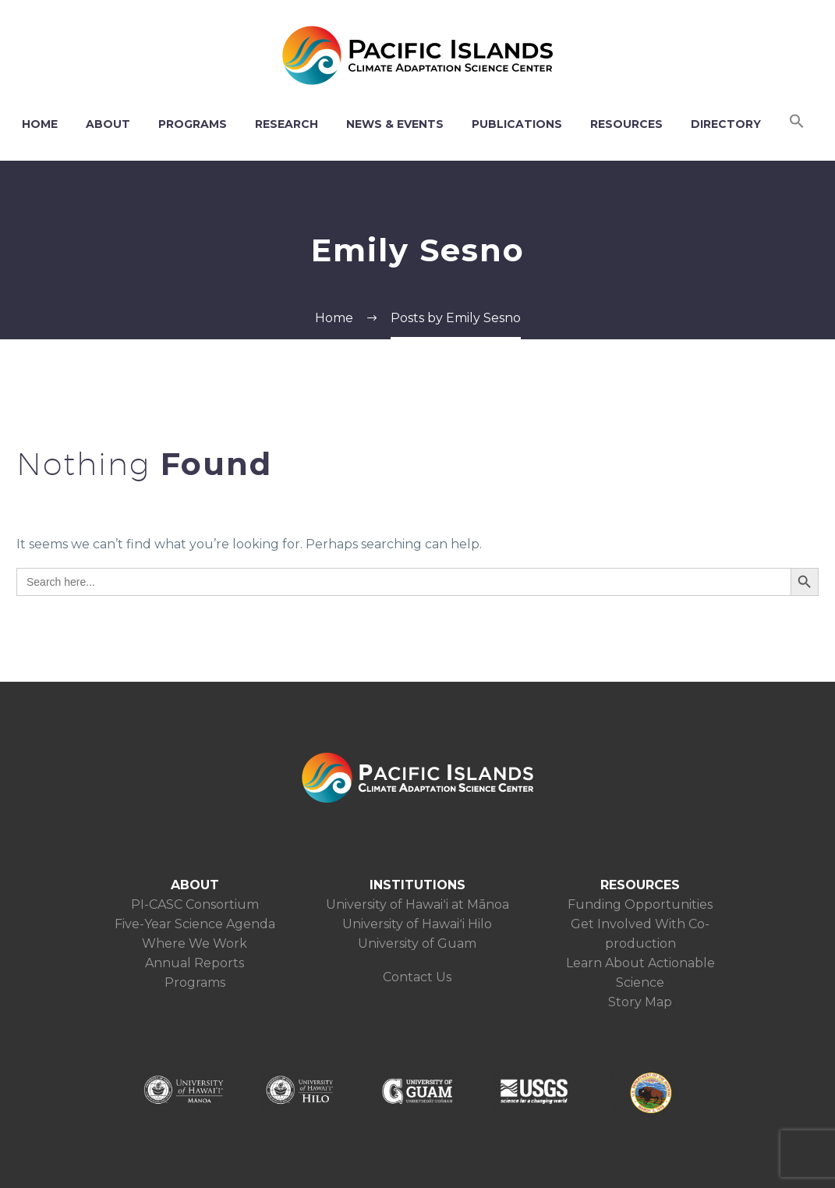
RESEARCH (286, 124)
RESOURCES (626, 124)
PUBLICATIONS (517, 124)
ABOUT (108, 124)
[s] (403, 582)
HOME (40, 124)
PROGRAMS (192, 124)
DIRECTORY (726, 124)
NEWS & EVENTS (395, 124)
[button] (796, 124)
